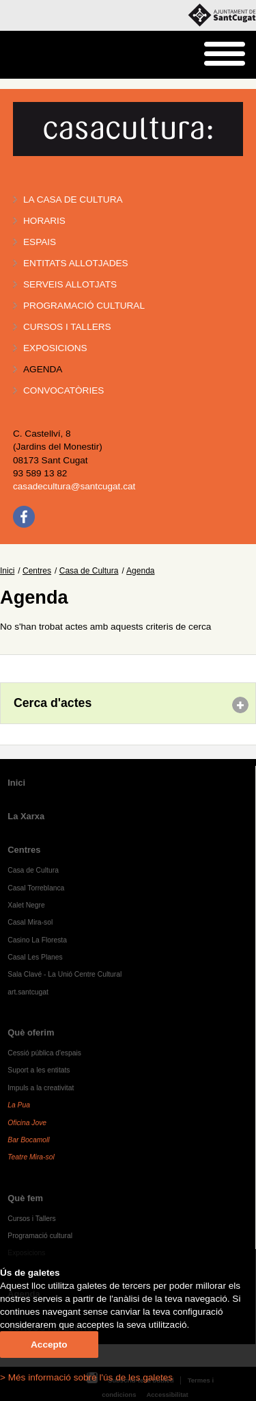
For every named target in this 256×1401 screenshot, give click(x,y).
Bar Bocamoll (28, 1140)
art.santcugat (28, 992)
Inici (7, 571)
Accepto (49, 1344)
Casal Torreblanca (36, 888)
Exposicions (55, 348)
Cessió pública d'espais (44, 1053)
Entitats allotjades (75, 263)
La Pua (19, 1105)
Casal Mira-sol (30, 922)
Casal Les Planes (35, 957)
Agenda (42, 369)
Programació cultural (84, 305)
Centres (37, 571)
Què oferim (31, 1032)
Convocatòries (63, 390)
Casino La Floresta (37, 940)
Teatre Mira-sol (31, 1157)
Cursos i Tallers (31, 1218)
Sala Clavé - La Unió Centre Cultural (65, 974)
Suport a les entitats (39, 1070)
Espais (39, 242)
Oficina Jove (27, 1123)
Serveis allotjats (70, 284)
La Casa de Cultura (73, 199)
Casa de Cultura (89, 571)
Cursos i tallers (67, 327)
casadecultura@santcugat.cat (74, 486)
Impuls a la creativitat (41, 1088)
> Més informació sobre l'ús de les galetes (86, 1377)
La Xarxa (26, 816)
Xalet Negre (26, 905)
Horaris (44, 221)
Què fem (25, 1198)
